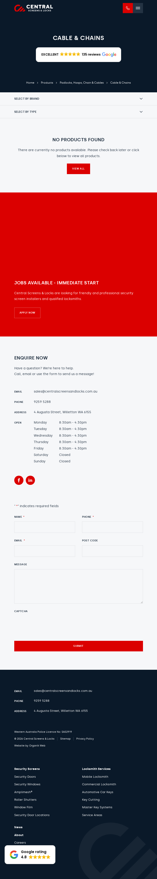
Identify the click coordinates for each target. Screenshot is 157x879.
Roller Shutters (25, 799)
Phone (88, 516)
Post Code (90, 540)
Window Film (23, 807)
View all (78, 168)
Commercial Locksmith (99, 784)
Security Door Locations (32, 815)
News (18, 827)
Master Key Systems (97, 807)
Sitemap (65, 738)
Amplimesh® (23, 792)
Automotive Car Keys (97, 792)
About (18, 835)
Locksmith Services (96, 769)
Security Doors (25, 776)
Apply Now (27, 312)
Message (20, 564)
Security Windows (27, 784)
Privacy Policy (85, 738)
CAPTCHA (21, 611)
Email (19, 540)
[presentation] (49, 625)
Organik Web (37, 745)
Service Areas (92, 815)
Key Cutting (91, 799)
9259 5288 (42, 402)
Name (19, 516)
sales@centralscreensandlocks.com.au (65, 391)
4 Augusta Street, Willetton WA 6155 (62, 412)
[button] (78, 54)
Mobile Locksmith (95, 776)
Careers (20, 842)
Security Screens (27, 769)
